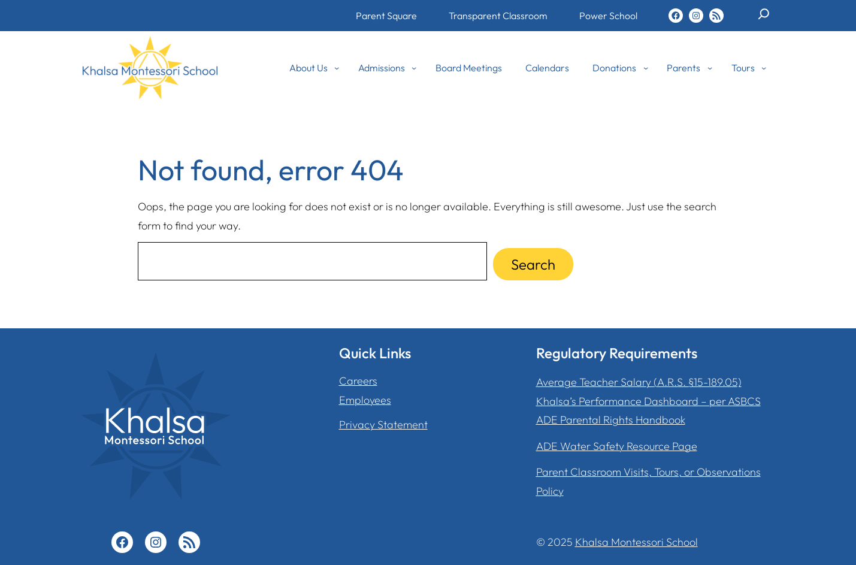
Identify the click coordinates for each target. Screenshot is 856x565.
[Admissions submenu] (414, 67)
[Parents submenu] (709, 67)
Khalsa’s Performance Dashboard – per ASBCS (648, 401)
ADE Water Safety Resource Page (616, 446)
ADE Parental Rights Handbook (610, 420)
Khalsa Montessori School (636, 542)
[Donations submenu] (645, 67)
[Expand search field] (764, 18)
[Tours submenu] (763, 67)
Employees (365, 400)
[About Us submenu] (336, 67)
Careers (358, 381)
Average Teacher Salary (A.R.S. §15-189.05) (639, 382)
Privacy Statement (383, 424)
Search (533, 264)
